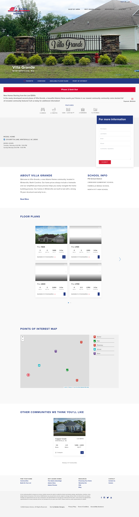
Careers (111, 483)
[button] (74, 9)
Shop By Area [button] (74, 9)
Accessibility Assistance (97, 506)
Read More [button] (24, 199)
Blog (80, 487)
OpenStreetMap (76, 387)
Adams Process (52, 485)
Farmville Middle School (98, 186)
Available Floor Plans (59, 81)
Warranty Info (83, 483)
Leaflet (65, 387)
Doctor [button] (97, 337)
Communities (24, 481)
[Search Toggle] (130, 9)
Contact (112, 479)
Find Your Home (26, 479)
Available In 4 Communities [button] (45, 257)
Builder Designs (60, 507)
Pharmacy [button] (98, 345)
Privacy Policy (72, 506)
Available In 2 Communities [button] (79, 294)
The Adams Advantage (55, 481)
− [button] (22, 339)
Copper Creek (65, 440)
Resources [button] (109, 9)
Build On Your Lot (25, 483)
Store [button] (97, 353)
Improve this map (85, 387)
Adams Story (52, 483)
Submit (105, 162)
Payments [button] (126, 100)
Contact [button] (122, 9)
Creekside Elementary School (101, 182)
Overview (41, 81)
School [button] (97, 349)
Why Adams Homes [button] (92, 9)
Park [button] (97, 341)
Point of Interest (80, 81)
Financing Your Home (85, 481)
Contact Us (112, 481)
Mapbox (70, 387)
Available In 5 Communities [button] (79, 257)
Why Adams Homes (55, 479)
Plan (41, 247)
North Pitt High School (98, 189)
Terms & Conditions (83, 506)
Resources (83, 479)
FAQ (80, 485)
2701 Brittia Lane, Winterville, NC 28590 (22, 139)
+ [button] (22, 337)
